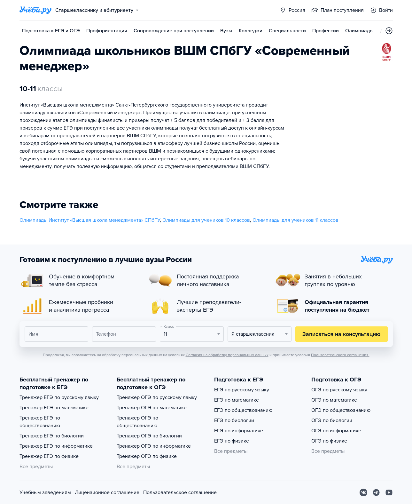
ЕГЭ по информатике (238, 431)
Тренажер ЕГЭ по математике (54, 407)
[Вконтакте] (363, 492)
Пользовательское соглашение (180, 492)
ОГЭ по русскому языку (339, 390)
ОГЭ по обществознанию (340, 410)
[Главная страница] (35, 10)
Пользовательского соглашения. (340, 355)
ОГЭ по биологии (331, 420)
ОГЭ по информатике (336, 431)
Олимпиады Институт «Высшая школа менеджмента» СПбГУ (89, 220)
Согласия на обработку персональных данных (227, 355)
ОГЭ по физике (329, 441)
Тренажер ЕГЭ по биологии (51, 436)
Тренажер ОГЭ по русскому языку (157, 397)
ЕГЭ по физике (231, 441)
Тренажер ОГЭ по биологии (149, 436)
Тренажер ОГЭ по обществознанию (137, 422)
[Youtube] (389, 492)
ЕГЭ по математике (236, 400)
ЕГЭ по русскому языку (241, 390)
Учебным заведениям (45, 492)
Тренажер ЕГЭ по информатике (56, 446)
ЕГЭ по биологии (234, 420)
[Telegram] (376, 492)
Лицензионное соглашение (107, 492)
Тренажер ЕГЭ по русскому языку (59, 397)
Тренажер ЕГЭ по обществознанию (39, 422)
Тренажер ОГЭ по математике (152, 407)
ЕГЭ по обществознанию (243, 410)
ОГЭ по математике (334, 400)
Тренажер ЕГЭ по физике (49, 456)
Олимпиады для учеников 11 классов (295, 220)
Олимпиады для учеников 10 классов (206, 220)
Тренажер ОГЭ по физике (147, 456)
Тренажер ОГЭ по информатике (154, 446)
